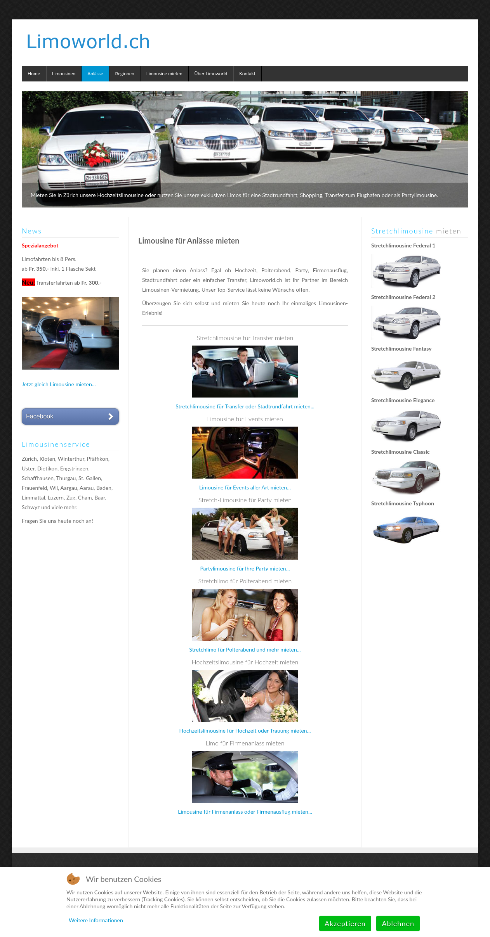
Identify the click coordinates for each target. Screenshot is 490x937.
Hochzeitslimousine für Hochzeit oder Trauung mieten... (245, 730)
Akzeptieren (345, 923)
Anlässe (95, 73)
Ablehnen (398, 923)
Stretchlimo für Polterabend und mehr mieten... (245, 649)
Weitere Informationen (96, 920)
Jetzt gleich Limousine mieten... (59, 384)
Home (34, 73)
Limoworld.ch (90, 38)
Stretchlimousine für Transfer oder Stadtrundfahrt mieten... (245, 406)
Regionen (124, 73)
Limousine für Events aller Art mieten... (245, 487)
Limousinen (63, 73)
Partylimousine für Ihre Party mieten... (245, 568)
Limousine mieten (164, 73)
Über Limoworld (211, 73)
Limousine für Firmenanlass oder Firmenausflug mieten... (245, 811)
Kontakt (247, 73)
